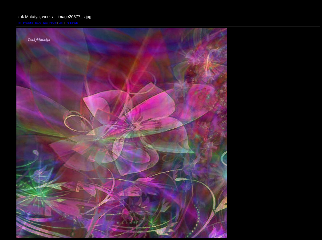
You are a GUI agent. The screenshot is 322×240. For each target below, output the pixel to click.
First (18, 22)
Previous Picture (32, 22)
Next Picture (49, 22)
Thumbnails (71, 22)
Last (61, 22)
